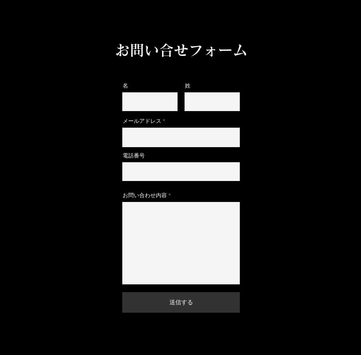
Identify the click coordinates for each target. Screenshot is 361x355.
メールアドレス (142, 121)
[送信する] (181, 302)
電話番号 (134, 156)
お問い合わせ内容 (145, 195)
